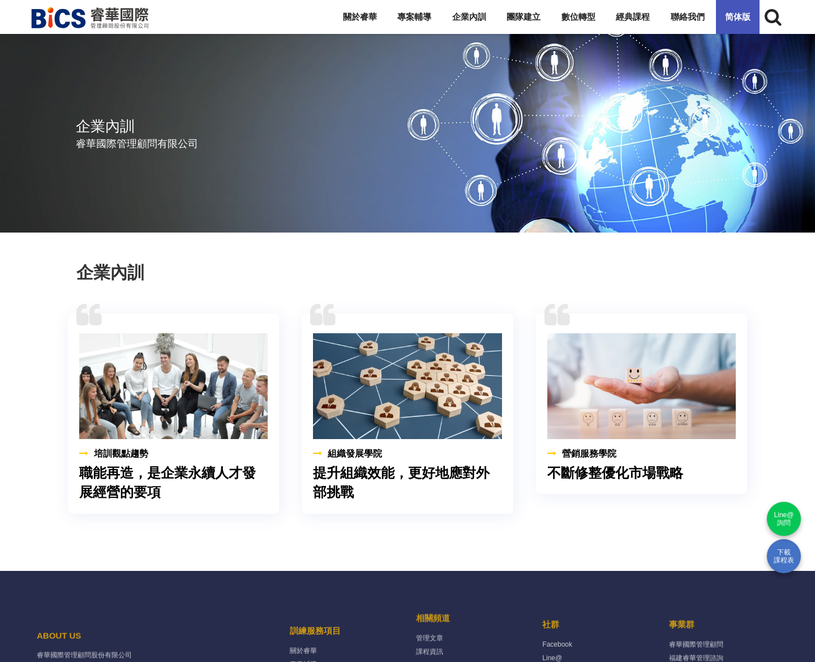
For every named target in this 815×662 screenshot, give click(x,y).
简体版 (737, 17)
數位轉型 (578, 17)
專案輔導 (414, 17)
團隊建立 (524, 17)
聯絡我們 (688, 17)
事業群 (681, 644)
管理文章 (429, 651)
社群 (550, 644)
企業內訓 (469, 17)
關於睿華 (360, 17)
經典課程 (633, 17)
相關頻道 (433, 631)
